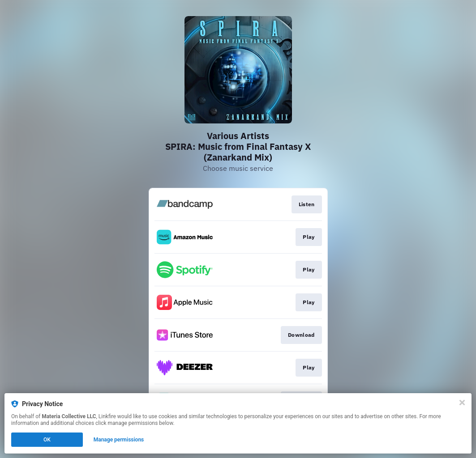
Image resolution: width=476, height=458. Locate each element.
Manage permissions (119, 440)
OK (47, 440)
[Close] (462, 402)
